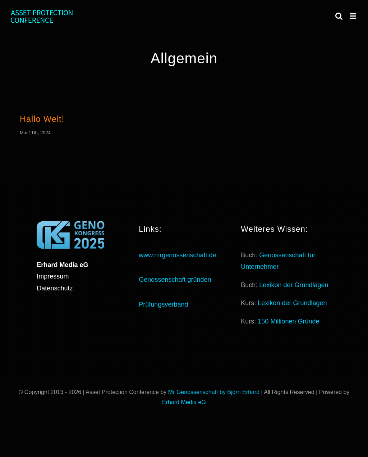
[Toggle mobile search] (338, 16)
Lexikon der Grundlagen (293, 285)
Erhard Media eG (184, 402)
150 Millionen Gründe (288, 321)
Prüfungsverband (163, 304)
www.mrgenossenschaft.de (177, 255)
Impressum (53, 276)
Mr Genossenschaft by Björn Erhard (213, 392)
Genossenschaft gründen (175, 279)
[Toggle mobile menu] (353, 16)
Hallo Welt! (42, 119)
